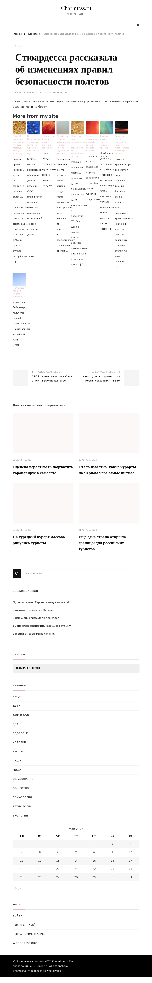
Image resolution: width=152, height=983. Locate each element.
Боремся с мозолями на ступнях (34, 640)
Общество (21, 794)
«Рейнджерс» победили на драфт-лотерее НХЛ (19, 291)
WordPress (54, 977)
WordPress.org (25, 949)
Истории (19, 748)
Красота (20, 45)
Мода (17, 776)
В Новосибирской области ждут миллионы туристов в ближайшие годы (33, 144)
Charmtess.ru (76, 8)
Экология (20, 822)
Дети (16, 712)
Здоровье (20, 739)
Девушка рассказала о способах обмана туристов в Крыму (91, 143)
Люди (17, 766)
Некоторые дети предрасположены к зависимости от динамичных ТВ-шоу (77, 146)
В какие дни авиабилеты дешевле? (36, 624)
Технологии (22, 812)
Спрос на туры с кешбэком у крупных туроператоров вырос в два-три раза (121, 144)
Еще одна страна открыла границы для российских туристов (103, 549)
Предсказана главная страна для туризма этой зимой (48, 142)
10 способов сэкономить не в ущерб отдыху (42, 632)
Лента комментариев (29, 940)
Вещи (17, 703)
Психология (22, 803)
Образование (23, 785)
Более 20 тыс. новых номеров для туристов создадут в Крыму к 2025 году (19, 144)
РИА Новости (35, 92)
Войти (17, 922)
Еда (15, 730)
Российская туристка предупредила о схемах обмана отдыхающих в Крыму (63, 144)
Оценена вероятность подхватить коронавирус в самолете (36, 472)
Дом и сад (21, 721)
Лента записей (24, 931)
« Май (17, 895)
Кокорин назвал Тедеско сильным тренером (104, 142)
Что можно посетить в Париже (33, 616)
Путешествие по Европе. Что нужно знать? (41, 608)
